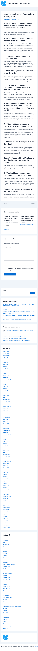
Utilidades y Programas (8, 626)
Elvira (4, 334)
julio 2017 (5, 384)
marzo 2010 (5, 503)
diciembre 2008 (6, 527)
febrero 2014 (6, 450)
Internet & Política (7, 580)
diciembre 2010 (6, 490)
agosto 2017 (6, 382)
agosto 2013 (6, 463)
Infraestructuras (6, 577)
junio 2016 (5, 410)
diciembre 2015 (6, 415)
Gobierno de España (7, 573)
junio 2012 (5, 472)
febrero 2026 (6, 351)
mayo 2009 (5, 521)
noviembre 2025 (6, 355)
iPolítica (5, 582)
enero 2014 (5, 452)
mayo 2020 (5, 362)
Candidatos (5, 549)
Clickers (5, 555)
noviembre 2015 (6, 417)
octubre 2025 (6, 358)
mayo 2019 (5, 366)
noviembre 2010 (6, 492)
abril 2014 (5, 446)
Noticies (13, 228)
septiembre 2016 (7, 406)
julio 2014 (5, 439)
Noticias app (6, 595)
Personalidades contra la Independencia (12, 606)
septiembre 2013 (7, 461)
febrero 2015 (6, 424)
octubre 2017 (6, 377)
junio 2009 (5, 518)
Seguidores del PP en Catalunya (18, 3)
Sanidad (5, 610)
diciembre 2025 (6, 353)
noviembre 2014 (6, 430)
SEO (4, 615)
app (4, 542)
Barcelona (5, 547)
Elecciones (5, 562)
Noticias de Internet (7, 597)
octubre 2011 (6, 479)
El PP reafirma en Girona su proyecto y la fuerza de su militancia (17, 319)
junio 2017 (5, 386)
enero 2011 (5, 488)
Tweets (4, 621)
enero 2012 (5, 476)
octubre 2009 (6, 512)
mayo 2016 (5, 413)
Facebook (5, 569)
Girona (4, 571)
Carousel (5, 551)
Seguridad (5, 613)
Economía (5, 560)
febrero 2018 (6, 375)
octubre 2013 (6, 459)
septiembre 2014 (7, 435)
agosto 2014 (6, 437)
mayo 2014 (5, 443)
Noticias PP (5, 599)
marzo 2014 (5, 448)
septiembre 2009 (7, 514)
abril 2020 (5, 364)
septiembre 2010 (7, 496)
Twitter (4, 624)
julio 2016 (5, 408)
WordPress (5, 628)
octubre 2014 (6, 432)
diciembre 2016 (6, 399)
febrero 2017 (6, 395)
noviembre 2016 (6, 402)
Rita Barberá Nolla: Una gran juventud (18, 336)
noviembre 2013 (6, 457)
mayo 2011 (5, 483)
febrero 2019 (6, 371)
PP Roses (5, 608)
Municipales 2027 (7, 588)
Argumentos (6, 544)
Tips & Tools (6, 617)
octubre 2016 (6, 404)
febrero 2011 (6, 485)
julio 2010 (5, 501)
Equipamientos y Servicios (9, 564)
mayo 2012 (5, 474)
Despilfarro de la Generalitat (9, 558)
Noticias (5, 591)
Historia (5, 575)
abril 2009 (5, 523)
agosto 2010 (6, 499)
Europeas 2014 (6, 566)
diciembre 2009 (6, 507)
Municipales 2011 (7, 586)
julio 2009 (5, 516)
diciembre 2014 (6, 428)
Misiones (5, 584)
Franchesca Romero (7, 340)
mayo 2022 (5, 360)
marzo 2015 (5, 421)
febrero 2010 (6, 505)
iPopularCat (5, 336)
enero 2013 (5, 470)
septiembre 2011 (7, 481)
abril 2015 (5, 419)
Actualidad (5, 540)
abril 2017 (5, 391)
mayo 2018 (5, 373)
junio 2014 (5, 441)
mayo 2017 (5, 388)
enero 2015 (5, 426)
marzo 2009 (5, 525)
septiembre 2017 (7, 380)
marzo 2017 (5, 393)
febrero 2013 (6, 468)
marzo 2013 (5, 465)
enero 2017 (5, 397)
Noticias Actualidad (7, 593)
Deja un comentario (7, 228)
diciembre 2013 (6, 454)
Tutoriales (5, 619)
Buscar (4, 290)
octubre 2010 (6, 494)
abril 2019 (5, 369)
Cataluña (5, 553)
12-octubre (5, 538)
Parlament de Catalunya (8, 604)
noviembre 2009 (6, 510)
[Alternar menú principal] (35, 3)
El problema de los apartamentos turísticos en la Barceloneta (20, 334)
